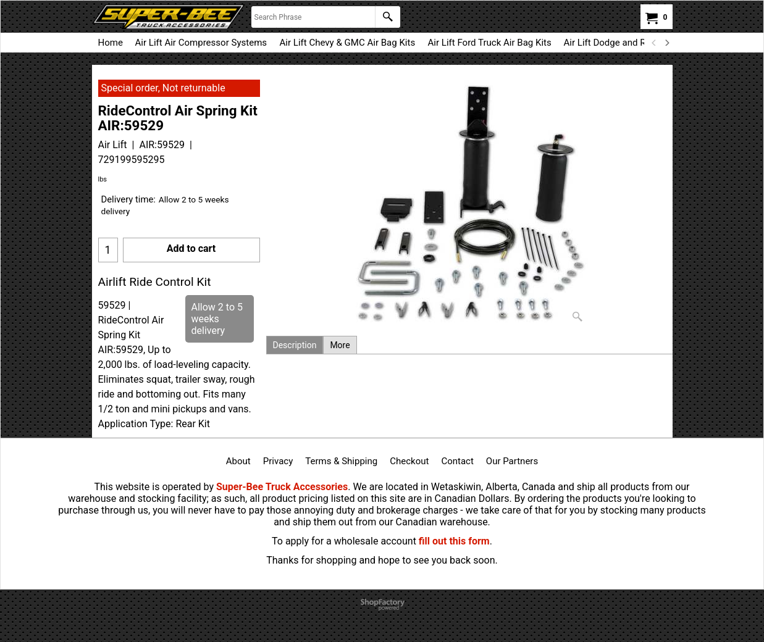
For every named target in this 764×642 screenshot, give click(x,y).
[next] (667, 42)
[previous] (654, 42)
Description (295, 345)
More (340, 345)
